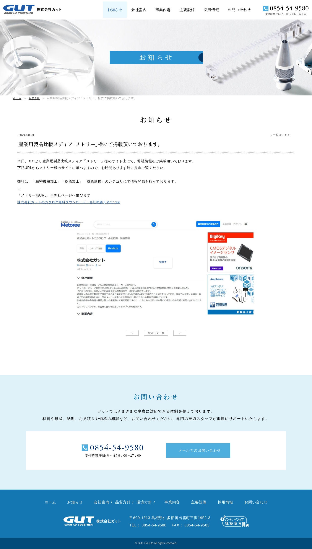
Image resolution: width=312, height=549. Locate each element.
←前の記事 (132, 332)
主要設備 (187, 9)
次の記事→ (179, 332)
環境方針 (144, 502)
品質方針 (123, 502)
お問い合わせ (239, 9)
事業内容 (163, 9)
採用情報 (211, 9)
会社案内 (138, 9)
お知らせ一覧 (156, 332)
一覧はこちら (281, 134)
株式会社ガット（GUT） (33, 10)
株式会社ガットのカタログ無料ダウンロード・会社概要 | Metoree (71, 217)
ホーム (17, 98)
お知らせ (114, 9)
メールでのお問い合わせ (200, 450)
